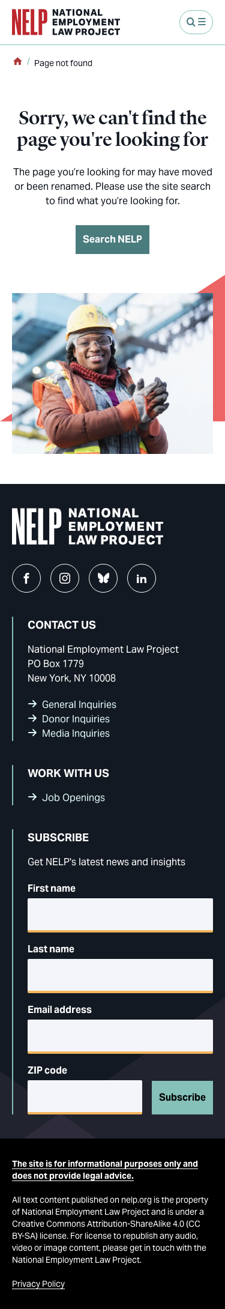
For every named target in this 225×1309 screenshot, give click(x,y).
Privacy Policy (38, 1283)
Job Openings (73, 797)
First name (52, 888)
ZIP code (47, 1070)
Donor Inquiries (76, 719)
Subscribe (182, 1097)
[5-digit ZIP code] (85, 1097)
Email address (60, 1009)
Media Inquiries (76, 733)
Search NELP (112, 239)
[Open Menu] (196, 22)
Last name (51, 949)
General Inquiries (79, 704)
